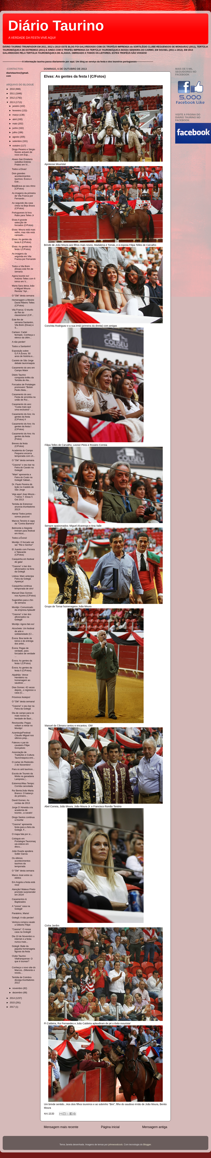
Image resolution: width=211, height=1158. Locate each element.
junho (16, 128)
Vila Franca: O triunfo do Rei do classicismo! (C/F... (22, 312)
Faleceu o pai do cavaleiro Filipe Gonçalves (21, 745)
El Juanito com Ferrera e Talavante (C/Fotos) (23, 552)
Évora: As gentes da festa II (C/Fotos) (22, 669)
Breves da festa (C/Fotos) (20, 444)
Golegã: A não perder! (23, 917)
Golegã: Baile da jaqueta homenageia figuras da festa (23, 949)
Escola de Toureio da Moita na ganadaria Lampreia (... (23, 776)
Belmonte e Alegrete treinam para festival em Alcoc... (23, 531)
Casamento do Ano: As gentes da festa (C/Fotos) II (23, 417)
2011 (12, 93)
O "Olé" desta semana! (23, 701)
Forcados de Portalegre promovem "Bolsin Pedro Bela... (23, 387)
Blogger (147, 1144)
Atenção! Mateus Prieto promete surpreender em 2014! (24, 892)
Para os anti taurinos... (23, 769)
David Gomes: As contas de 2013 (21, 801)
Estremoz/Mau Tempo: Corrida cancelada (23, 784)
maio (15, 123)
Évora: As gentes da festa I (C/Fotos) (22, 662)
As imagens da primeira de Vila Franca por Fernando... (23, 196)
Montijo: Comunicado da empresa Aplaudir (23, 608)
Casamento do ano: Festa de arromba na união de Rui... (23, 397)
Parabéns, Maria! (20, 913)
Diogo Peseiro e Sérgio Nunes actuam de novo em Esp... (23, 152)
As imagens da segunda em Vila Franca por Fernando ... (24, 257)
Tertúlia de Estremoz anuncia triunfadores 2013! (23, 507)
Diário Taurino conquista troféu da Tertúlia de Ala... (23, 378)
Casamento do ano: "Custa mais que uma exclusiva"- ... (22, 407)
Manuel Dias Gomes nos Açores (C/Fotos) (24, 594)
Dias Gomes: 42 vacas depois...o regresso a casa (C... (24, 690)
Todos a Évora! (19, 538)
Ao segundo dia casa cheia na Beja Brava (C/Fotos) (23, 206)
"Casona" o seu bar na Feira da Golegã (23, 707)
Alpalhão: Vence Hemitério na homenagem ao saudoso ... (21, 679)
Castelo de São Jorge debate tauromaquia (23, 361)
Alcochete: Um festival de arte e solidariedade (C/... (23, 631)
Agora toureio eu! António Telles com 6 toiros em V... (23, 279)
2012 (12, 98)
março (16, 115)
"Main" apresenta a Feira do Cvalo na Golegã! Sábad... (22, 477)
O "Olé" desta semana (23, 295)
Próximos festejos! (21, 697)
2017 (12, 1007)
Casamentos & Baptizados (19, 900)
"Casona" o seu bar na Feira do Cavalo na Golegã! (23, 467)
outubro (17, 145)
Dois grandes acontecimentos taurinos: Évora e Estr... (21, 177)
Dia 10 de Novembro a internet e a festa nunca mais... (23, 939)
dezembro (18, 992)
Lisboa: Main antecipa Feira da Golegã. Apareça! (23, 579)
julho (15, 132)
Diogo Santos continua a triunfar (23, 818)
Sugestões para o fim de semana (22, 601)
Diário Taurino (56, 26)
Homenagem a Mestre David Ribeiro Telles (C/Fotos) (23, 303)
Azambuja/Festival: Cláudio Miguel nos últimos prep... (23, 735)
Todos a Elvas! (19, 169)
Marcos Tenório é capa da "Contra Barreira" (23, 522)
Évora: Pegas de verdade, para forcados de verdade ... (23, 652)
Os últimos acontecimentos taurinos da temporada (21, 862)
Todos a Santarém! (21, 346)
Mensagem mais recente (61, 1127)
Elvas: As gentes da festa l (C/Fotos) (75, 76)
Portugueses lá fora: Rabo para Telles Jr (23, 214)
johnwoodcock (115, 1144)
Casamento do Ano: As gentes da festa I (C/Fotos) (23, 426)
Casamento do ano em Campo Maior (23, 369)
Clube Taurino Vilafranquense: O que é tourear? (22, 959)
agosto (16, 137)
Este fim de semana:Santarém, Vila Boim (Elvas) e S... (22, 323)
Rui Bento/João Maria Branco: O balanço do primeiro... (22, 793)
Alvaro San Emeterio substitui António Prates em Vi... (22, 162)
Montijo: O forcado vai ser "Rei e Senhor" (23, 543)
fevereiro (17, 110)
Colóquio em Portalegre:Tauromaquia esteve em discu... (24, 842)
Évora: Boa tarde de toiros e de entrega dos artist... (22, 641)
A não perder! (18, 342)
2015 (12, 1002)
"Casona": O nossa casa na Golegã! (21, 930)
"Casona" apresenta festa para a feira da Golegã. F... (23, 827)
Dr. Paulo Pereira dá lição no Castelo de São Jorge (23, 487)
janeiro (16, 106)
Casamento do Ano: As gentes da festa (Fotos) (23, 436)
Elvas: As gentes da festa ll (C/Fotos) (22, 240)
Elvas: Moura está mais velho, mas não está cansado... (23, 232)
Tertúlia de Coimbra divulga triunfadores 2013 (23, 980)
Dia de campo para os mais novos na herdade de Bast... (23, 716)
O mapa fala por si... (22, 834)
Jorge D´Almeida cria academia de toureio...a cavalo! (22, 810)
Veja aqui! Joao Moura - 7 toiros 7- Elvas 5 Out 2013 (24, 497)
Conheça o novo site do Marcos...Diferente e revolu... (23, 970)
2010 (12, 89)
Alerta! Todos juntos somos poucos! (21, 515)
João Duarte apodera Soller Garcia (22, 852)
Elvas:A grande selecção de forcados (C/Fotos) (22, 223)
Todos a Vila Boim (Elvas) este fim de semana (22, 269)
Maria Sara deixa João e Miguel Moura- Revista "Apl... (23, 288)
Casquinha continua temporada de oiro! (22, 587)
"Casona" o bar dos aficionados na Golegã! (21, 617)
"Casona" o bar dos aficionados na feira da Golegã (23, 569)
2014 (12, 998)
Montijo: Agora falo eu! (23, 624)
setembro (18, 141)
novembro (18, 988)
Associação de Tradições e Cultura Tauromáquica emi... (23, 755)
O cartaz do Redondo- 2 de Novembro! (23, 763)
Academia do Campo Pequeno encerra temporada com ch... (23, 453)
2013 (12, 102)
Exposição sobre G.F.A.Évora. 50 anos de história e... (23, 354)
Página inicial (110, 1127)
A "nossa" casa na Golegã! (21, 907)
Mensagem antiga (154, 1127)
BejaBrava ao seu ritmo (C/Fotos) (23, 187)
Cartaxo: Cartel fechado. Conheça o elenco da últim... (23, 335)
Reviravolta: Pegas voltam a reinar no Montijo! (22, 726)
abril (15, 119)
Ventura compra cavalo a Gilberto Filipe (23, 923)
